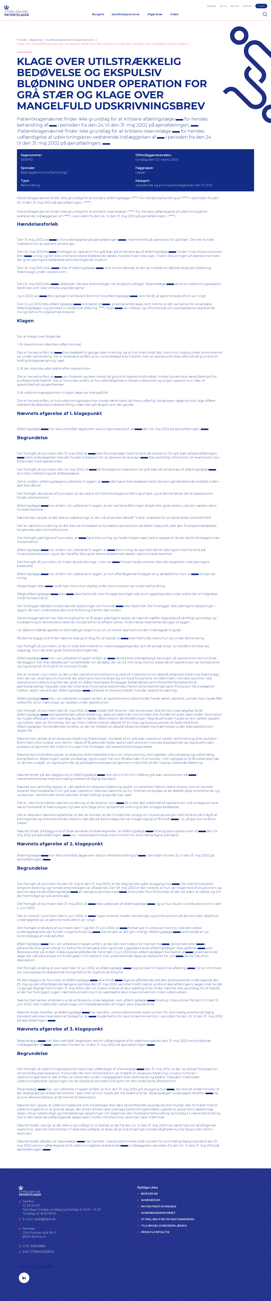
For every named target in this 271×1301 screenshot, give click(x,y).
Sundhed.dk (150, 1200)
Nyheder (211, 6)
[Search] (265, 14)
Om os (223, 6)
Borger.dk (149, 1193)
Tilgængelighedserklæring (164, 1225)
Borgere (98, 14)
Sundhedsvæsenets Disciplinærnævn (70, 39)
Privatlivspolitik (155, 1232)
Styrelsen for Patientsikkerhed (167, 1219)
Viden (174, 14)
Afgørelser (155, 14)
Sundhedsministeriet (158, 1213)
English (261, 6)
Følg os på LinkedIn (36, 1266)
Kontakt (247, 6)
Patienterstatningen (158, 1206)
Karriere (235, 6)
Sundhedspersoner (126, 14)
